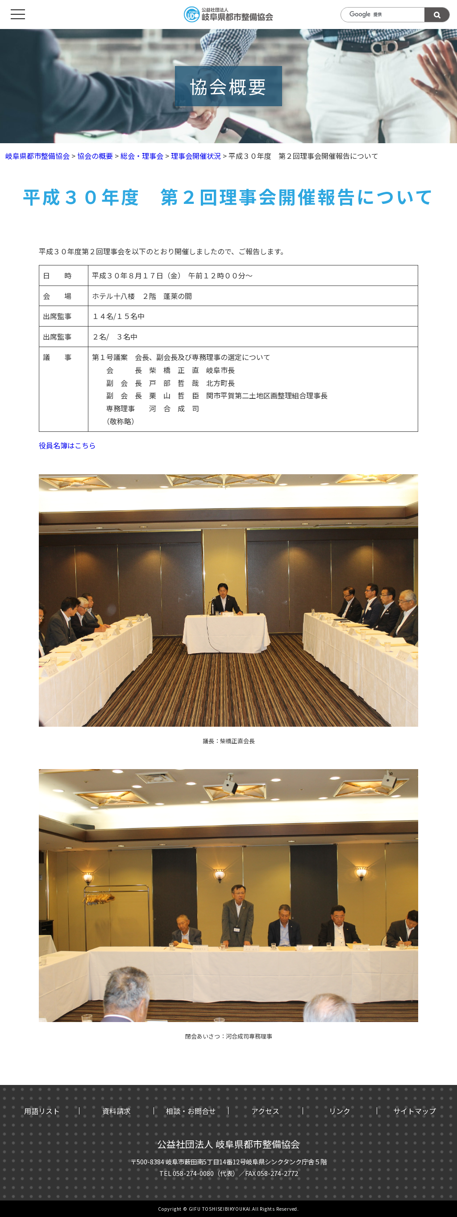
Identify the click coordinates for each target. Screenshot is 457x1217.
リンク (339, 1110)
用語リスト (42, 1110)
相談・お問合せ (191, 1110)
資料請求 (116, 1110)
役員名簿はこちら (67, 445)
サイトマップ (414, 1110)
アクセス (265, 1110)
